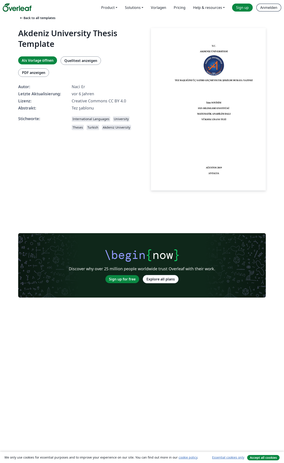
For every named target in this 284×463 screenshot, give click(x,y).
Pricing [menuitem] (179, 7)
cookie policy (188, 457)
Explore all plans (160, 279)
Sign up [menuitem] (242, 7)
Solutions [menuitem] (133, 7)
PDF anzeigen (33, 72)
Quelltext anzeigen (80, 60)
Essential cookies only (228, 457)
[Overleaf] (17, 7)
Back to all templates (37, 18)
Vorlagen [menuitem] (158, 7)
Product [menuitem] (108, 7)
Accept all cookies (263, 457)
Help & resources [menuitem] (207, 7)
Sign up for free (122, 279)
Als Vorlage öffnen (37, 60)
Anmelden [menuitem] (268, 7)
